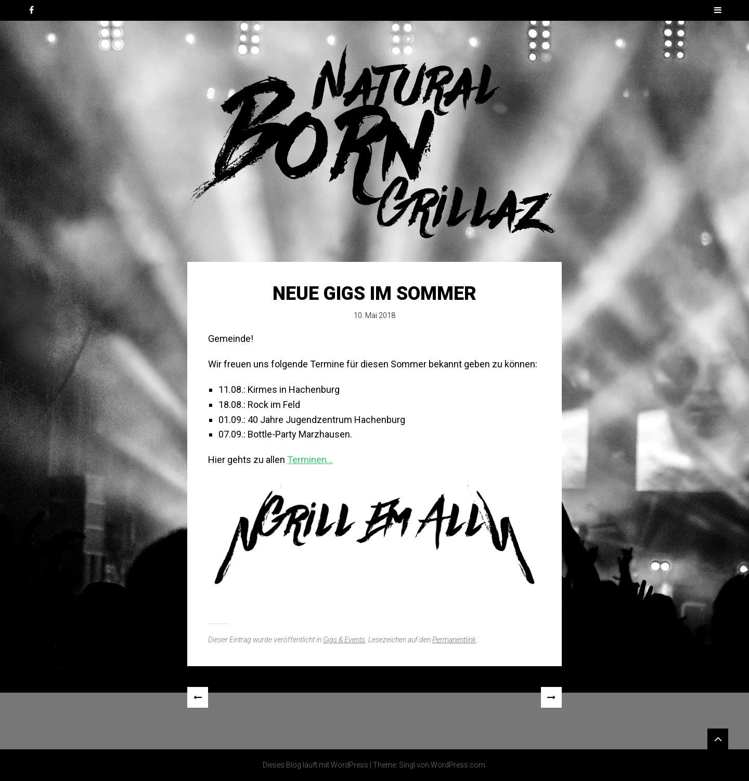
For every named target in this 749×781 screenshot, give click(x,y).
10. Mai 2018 (374, 315)
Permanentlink (454, 640)
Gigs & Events (344, 640)
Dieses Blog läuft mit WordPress (315, 765)
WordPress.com (458, 765)
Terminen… (310, 459)
